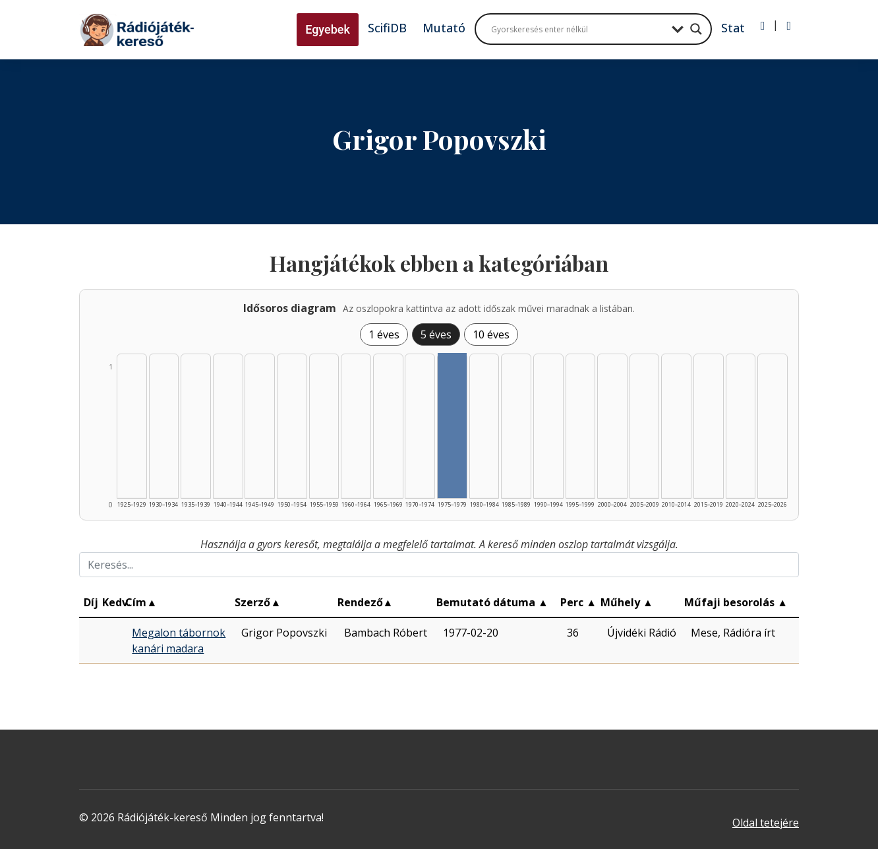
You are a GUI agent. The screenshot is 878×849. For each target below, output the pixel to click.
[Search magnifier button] (696, 29)
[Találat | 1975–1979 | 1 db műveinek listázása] (452, 425)
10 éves (491, 334)
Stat (733, 28)
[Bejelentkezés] (763, 25)
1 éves (383, 334)
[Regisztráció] (789, 25)
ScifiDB (387, 28)
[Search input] (578, 29)
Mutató (444, 28)
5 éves (436, 334)
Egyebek (327, 29)
